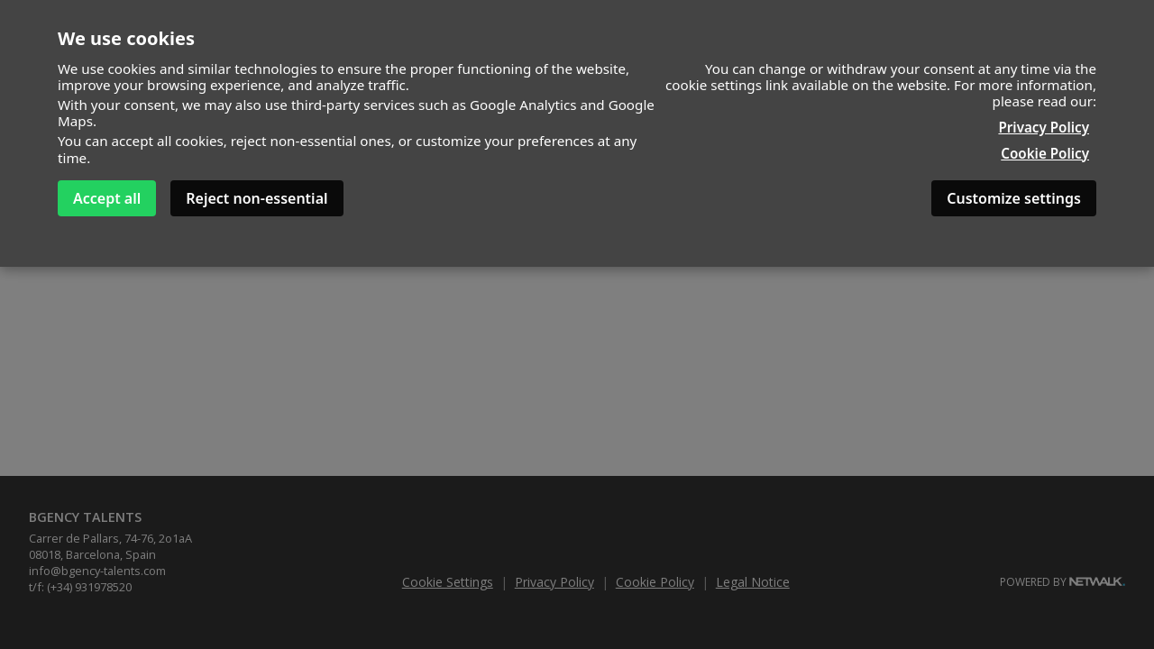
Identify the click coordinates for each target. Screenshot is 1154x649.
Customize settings (1014, 198)
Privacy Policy (1043, 127)
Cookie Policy (1045, 153)
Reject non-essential (256, 198)
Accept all (107, 198)
